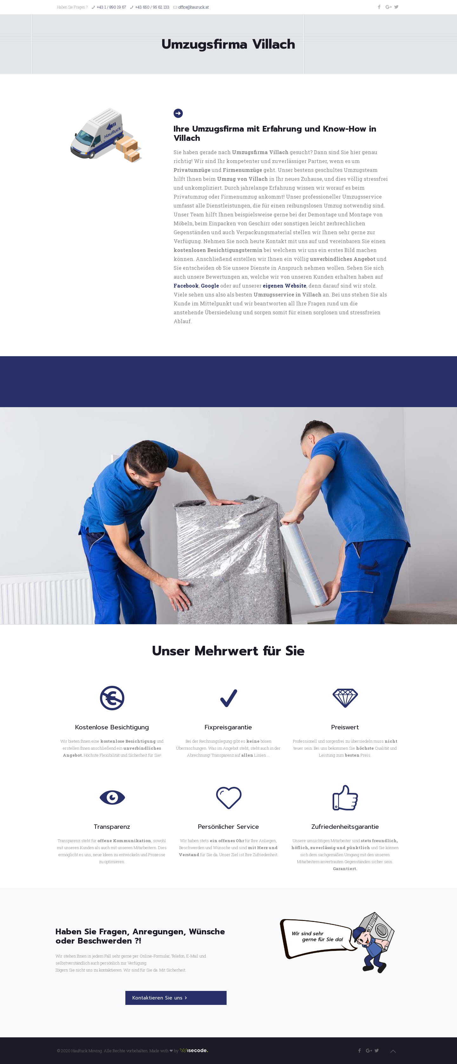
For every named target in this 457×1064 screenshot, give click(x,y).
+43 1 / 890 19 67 (111, 7)
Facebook (186, 285)
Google (210, 285)
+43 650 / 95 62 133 (152, 7)
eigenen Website (284, 285)
